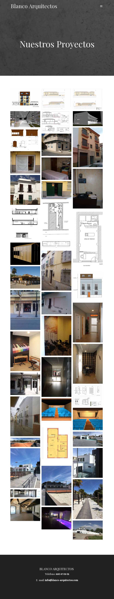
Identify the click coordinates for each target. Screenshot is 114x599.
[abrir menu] (101, 6)
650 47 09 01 (62, 574)
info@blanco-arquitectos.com (61, 580)
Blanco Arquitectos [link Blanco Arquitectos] (34, 6)
